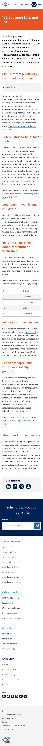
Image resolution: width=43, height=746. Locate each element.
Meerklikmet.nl (12, 87)
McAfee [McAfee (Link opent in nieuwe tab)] (29, 346)
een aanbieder (17, 465)
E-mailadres (6, 519)
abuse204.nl (30, 332)
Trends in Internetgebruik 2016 (22, 126)
